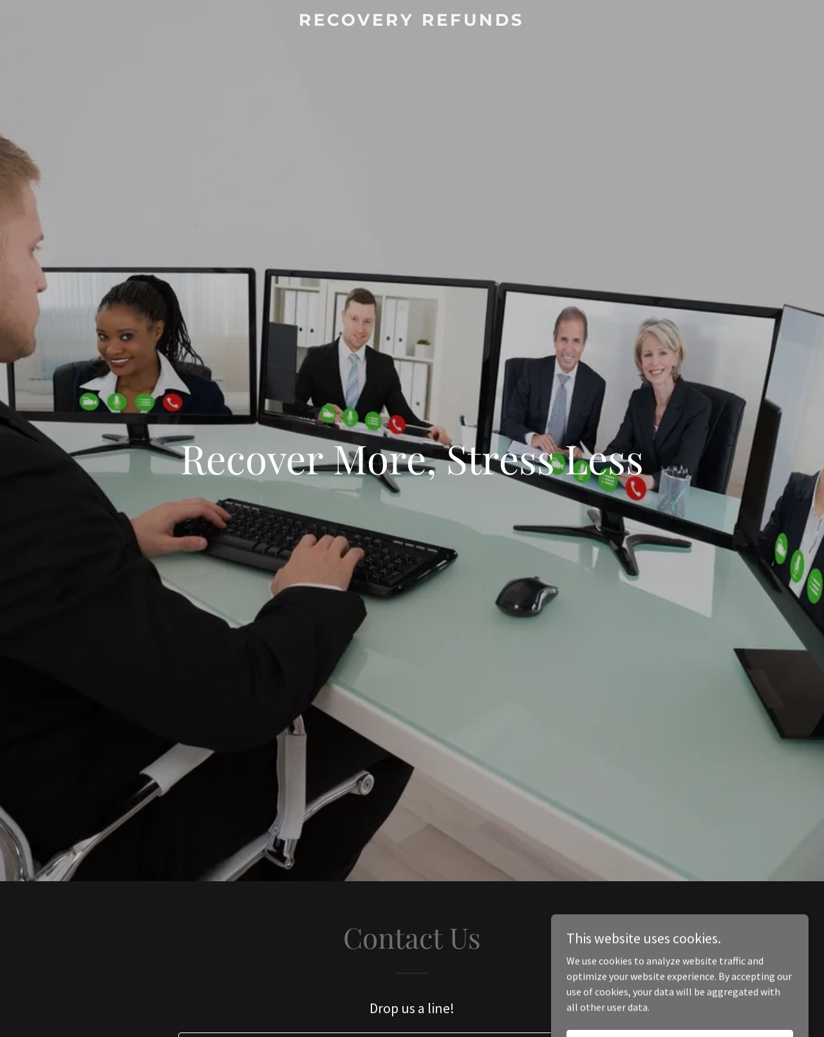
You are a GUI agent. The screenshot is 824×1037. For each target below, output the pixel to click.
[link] (412, 21)
